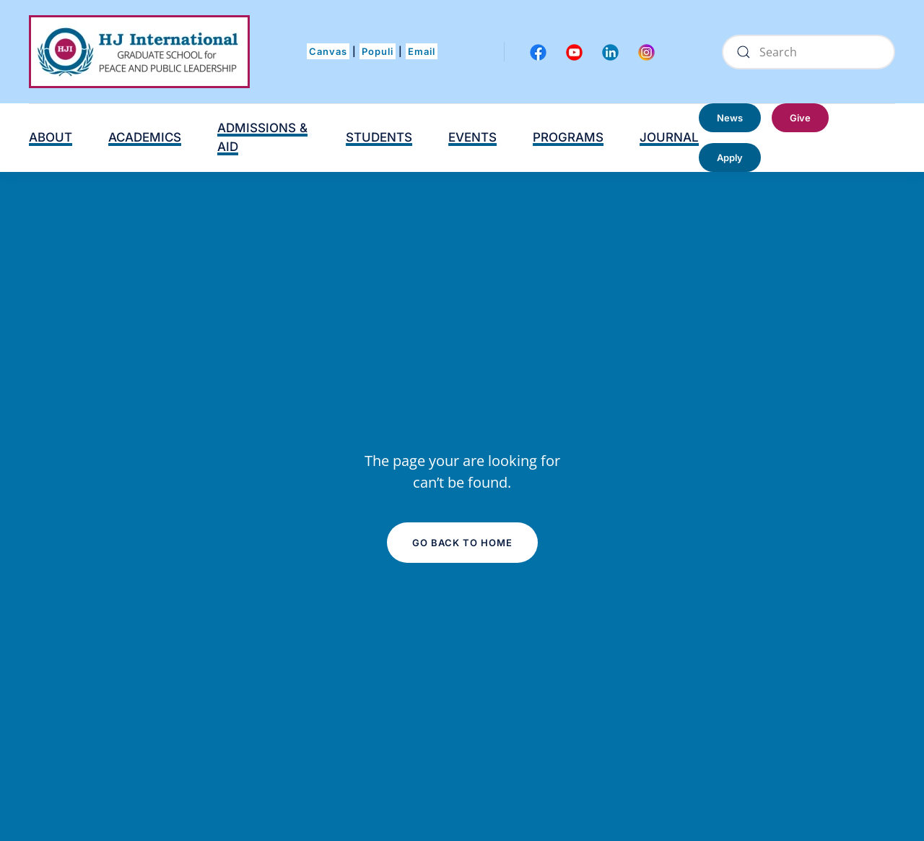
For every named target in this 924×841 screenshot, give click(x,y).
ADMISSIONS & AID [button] (262, 137)
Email (421, 51)
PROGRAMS (568, 137)
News (730, 118)
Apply (730, 157)
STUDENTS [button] (379, 137)
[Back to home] (139, 51)
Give (800, 118)
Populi (377, 51)
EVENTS (472, 137)
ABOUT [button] (50, 137)
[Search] (808, 52)
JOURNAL (669, 137)
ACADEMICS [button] (144, 137)
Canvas (328, 51)
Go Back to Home (462, 542)
